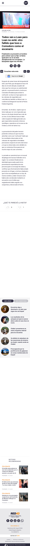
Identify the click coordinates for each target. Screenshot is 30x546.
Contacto (8, 539)
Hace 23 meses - (11, 31)
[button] (11, 65)
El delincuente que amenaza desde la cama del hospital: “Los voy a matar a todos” (10, 483)
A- (28, 71)
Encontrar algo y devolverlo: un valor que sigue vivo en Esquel (18, 309)
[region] (15, 263)
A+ (25, 71)
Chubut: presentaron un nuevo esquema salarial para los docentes (18, 330)
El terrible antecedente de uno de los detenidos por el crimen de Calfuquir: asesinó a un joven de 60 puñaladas (10, 471)
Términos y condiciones (18, 539)
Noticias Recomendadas (15, 460)
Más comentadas (21, 301)
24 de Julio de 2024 (6, 30)
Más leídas (7, 301)
